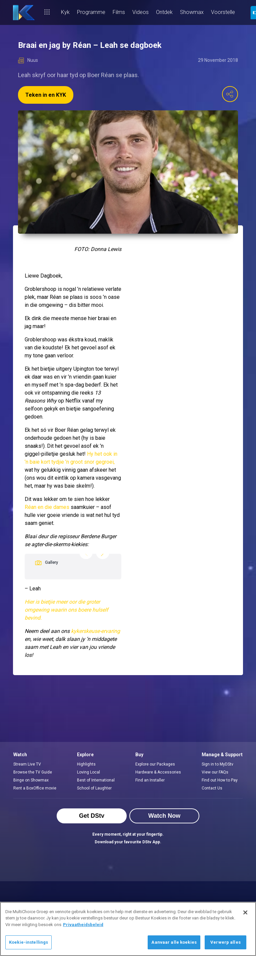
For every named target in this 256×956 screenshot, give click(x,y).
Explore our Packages (155, 764)
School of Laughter (94, 788)
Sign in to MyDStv (217, 764)
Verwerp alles (225, 942)
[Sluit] (245, 912)
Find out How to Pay (220, 780)
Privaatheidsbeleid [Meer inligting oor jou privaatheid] (83, 924)
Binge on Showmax (31, 780)
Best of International (96, 780)
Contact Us (212, 788)
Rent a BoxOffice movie (34, 788)
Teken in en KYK (45, 95)
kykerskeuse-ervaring (95, 631)
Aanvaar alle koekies (174, 942)
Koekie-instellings (28, 942)
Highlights (86, 764)
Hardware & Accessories (158, 772)
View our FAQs (215, 772)
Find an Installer (150, 780)
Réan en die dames (47, 507)
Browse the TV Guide (32, 772)
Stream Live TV (27, 764)
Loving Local (88, 772)
